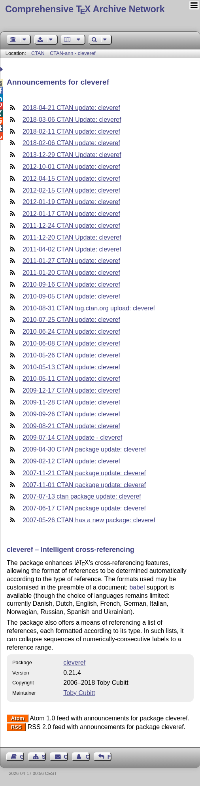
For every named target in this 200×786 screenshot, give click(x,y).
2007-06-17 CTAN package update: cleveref (84, 508)
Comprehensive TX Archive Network (84, 9)
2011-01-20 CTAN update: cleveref (71, 272)
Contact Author (87, 757)
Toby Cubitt (79, 693)
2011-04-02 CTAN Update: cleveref (72, 249)
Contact (66, 757)
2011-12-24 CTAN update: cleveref (71, 225)
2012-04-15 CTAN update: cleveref (71, 178)
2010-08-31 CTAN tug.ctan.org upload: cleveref (89, 308)
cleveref (74, 662)
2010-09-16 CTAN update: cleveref (71, 284)
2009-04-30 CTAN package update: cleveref (84, 449)
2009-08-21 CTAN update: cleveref (71, 426)
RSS (16, 727)
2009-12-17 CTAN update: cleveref (71, 390)
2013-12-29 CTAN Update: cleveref (72, 154)
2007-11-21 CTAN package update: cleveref (84, 473)
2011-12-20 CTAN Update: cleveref (72, 237)
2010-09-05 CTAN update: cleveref (71, 296)
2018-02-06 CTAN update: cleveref (71, 143)
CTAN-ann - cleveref (73, 53)
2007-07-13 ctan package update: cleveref (82, 496)
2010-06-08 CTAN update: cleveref (71, 343)
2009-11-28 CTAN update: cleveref (71, 402)
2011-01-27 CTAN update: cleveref (71, 260)
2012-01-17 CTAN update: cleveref (71, 213)
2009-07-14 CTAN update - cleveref (72, 437)
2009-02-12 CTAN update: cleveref (71, 461)
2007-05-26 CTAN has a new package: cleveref (89, 520)
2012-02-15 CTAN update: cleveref (71, 190)
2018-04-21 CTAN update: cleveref (71, 107)
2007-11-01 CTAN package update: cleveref (84, 485)
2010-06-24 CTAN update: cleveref (71, 331)
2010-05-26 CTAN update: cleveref (71, 355)
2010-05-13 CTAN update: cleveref (71, 367)
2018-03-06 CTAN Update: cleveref (72, 119)
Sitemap (44, 757)
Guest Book (22, 757)
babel (137, 587)
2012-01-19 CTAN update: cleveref (71, 201)
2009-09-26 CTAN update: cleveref (71, 414)
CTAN (38, 53)
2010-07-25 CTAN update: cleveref (71, 319)
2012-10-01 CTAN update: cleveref (71, 166)
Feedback (109, 757)
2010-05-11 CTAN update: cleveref (71, 378)
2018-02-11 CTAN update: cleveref (71, 131)
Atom (17, 719)
